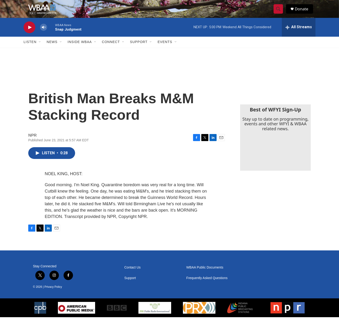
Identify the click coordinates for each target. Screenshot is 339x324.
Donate (303, 12)
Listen (30, 49)
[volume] (44, 34)
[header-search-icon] (279, 12)
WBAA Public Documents (204, 274)
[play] (29, 34)
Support (138, 49)
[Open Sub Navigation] (40, 49)
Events (164, 49)
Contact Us (132, 274)
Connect (111, 49)
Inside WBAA (80, 49)
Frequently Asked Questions (206, 285)
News (52, 49)
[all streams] (298, 34)
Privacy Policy (53, 293)
